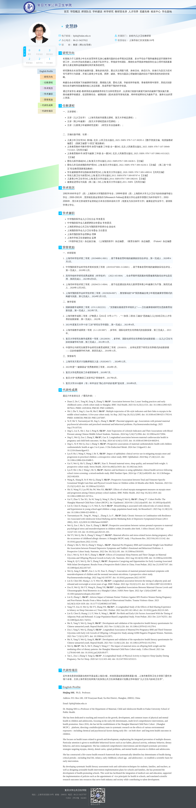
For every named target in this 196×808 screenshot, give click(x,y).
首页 (66, 11)
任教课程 (47, 82)
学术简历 (47, 88)
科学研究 (109, 11)
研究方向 (47, 77)
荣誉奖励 (47, 99)
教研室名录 (121, 11)
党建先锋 (144, 11)
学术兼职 (47, 94)
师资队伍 (86, 11)
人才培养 (133, 11)
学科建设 (97, 11)
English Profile (46, 71)
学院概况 (75, 11)
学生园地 (167, 11)
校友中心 (156, 11)
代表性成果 (46, 105)
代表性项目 (46, 111)
